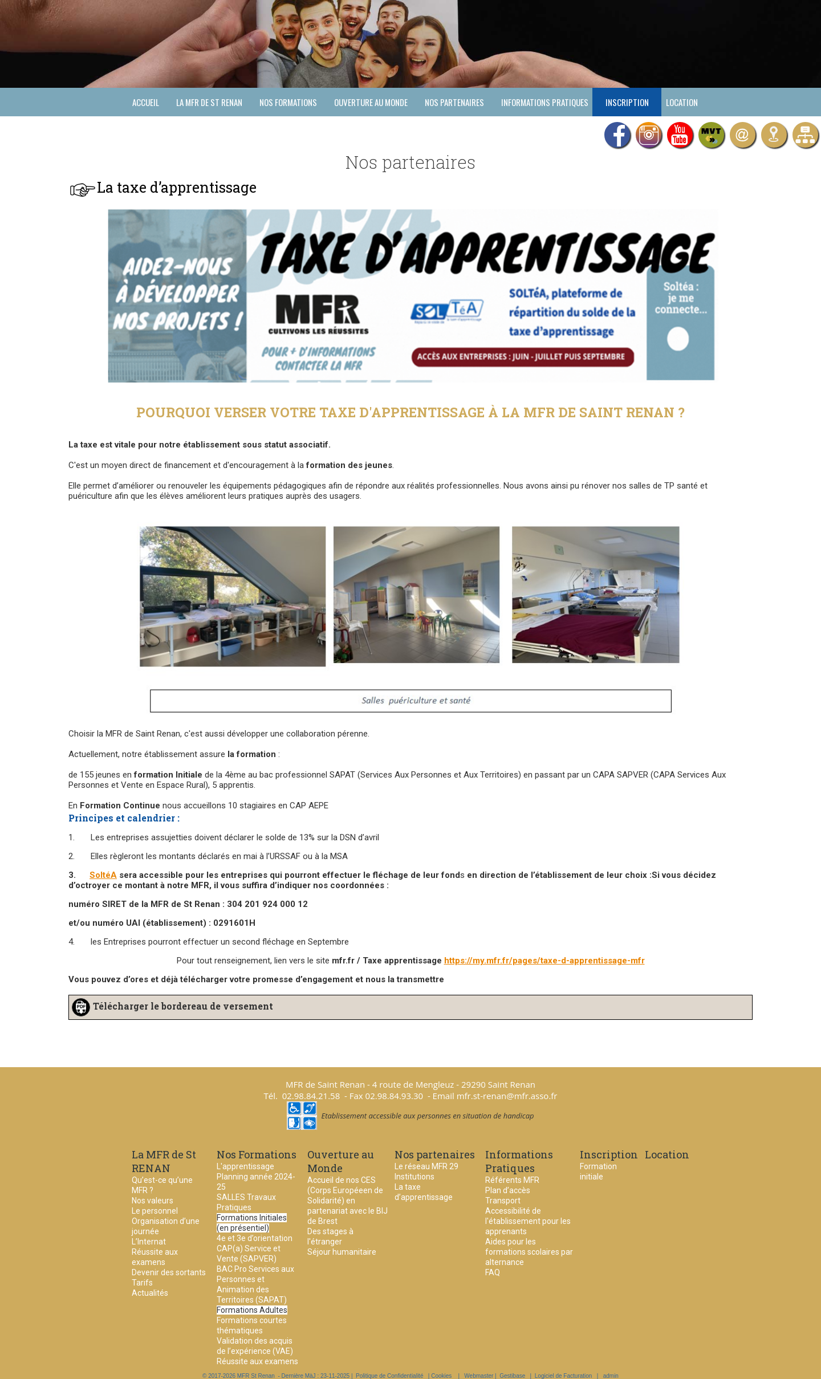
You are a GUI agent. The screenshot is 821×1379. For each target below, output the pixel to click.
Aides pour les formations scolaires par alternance (529, 1252)
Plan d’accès (507, 1190)
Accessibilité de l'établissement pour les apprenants (528, 1221)
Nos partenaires (454, 102)
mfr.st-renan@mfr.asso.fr (507, 1095)
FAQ (492, 1272)
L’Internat (149, 1241)
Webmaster (478, 1376)
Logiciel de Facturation (563, 1376)
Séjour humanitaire (341, 1251)
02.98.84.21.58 (311, 1095)
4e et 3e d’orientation (254, 1238)
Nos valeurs (152, 1200)
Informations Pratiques (544, 102)
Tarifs (142, 1282)
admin (611, 1376)
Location (682, 102)
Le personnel (155, 1210)
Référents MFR (512, 1180)
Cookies (441, 1376)
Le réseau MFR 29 (426, 1166)
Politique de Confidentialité (389, 1376)
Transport (503, 1200)
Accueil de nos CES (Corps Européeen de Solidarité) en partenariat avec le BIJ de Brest (347, 1200)
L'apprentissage (245, 1166)
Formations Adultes (252, 1310)
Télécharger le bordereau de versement (183, 1006)
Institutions (414, 1176)
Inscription (627, 102)
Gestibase (512, 1376)
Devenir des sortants (169, 1272)
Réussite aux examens (257, 1361)
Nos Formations (288, 102)
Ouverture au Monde (371, 102)
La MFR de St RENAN (209, 102)
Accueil (145, 102)
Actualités (150, 1292)
